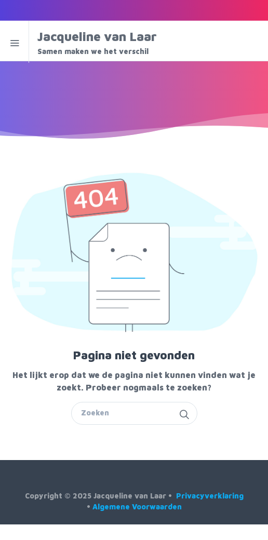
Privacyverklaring (210, 495)
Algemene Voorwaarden (137, 506)
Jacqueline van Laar (106, 43)
